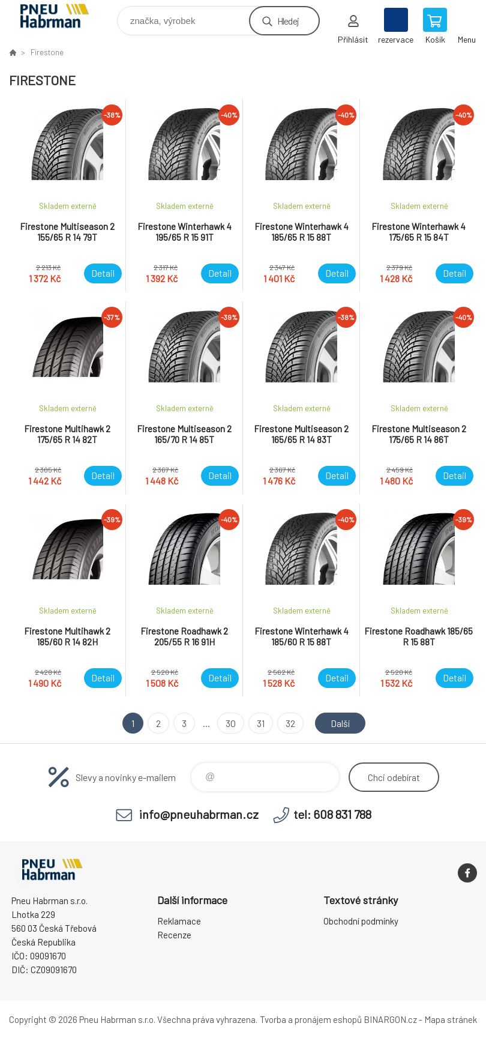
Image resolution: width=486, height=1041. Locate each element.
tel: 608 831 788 (332, 814)
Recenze (174, 934)
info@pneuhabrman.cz (199, 814)
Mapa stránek (450, 1019)
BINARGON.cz (390, 1019)
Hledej (288, 20)
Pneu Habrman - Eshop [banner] (62, 17)
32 (290, 723)
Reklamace (179, 921)
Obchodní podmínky (360, 921)
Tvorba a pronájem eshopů (311, 1019)
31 (261, 723)
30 (231, 723)
